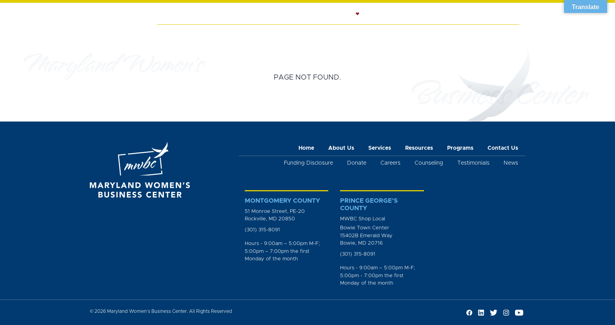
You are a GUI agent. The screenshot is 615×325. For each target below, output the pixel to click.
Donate (356, 163)
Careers (390, 163)
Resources (391, 33)
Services (240, 33)
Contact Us (503, 148)
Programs (433, 33)
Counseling (346, 33)
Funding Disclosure (308, 163)
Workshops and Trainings (289, 38)
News (467, 33)
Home (170, 33)
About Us (203, 33)
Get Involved (500, 38)
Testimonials (473, 163)
